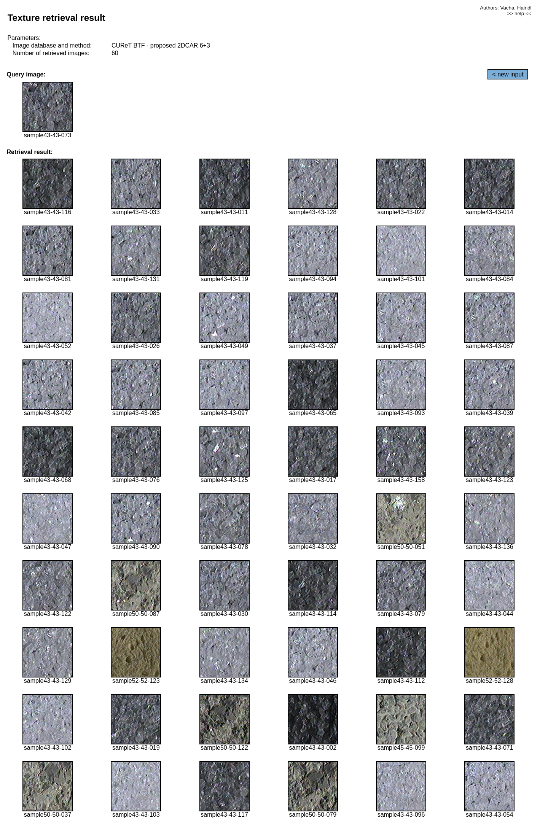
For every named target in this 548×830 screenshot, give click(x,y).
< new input (507, 74)
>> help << (519, 13)
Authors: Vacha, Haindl (505, 8)
